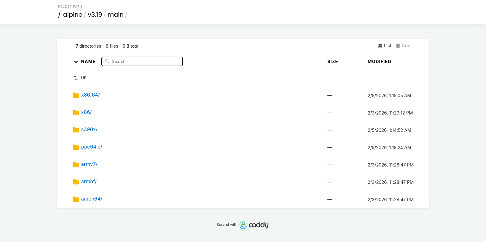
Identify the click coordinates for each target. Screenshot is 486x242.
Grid (402, 46)
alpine (72, 14)
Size (332, 61)
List (384, 46)
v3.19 (95, 14)
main (116, 14)
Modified (379, 61)
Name (89, 61)
